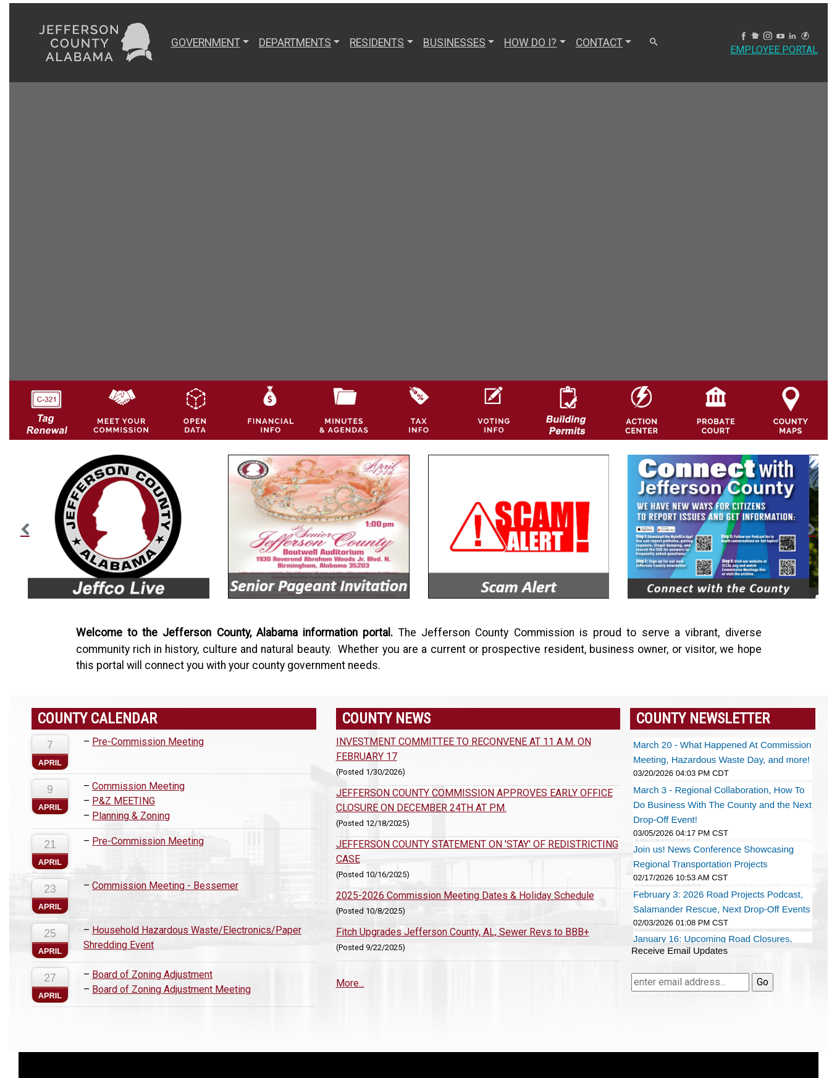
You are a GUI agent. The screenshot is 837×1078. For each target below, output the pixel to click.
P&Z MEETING (123, 801)
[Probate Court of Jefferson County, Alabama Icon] (716, 409)
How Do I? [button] (530, 42)
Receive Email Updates (679, 950)
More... (350, 983)
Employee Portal (774, 50)
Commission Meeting (138, 786)
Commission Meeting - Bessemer (165, 885)
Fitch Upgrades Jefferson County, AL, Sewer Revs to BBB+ (462, 932)
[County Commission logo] (121, 409)
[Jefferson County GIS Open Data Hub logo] (195, 409)
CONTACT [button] (599, 42)
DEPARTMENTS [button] (295, 42)
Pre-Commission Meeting (148, 741)
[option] (119, 527)
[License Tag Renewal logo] (46, 407)
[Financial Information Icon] (269, 409)
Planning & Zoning (131, 816)
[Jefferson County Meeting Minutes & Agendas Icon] (344, 409)
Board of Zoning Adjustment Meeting (171, 989)
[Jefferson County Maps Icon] (790, 409)
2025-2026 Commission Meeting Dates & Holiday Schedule (465, 895)
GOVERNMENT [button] (205, 42)
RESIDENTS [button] (377, 42)
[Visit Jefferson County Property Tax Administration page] (418, 409)
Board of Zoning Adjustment (152, 974)
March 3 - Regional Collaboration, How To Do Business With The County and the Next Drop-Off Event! (722, 805)
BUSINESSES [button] (454, 42)
